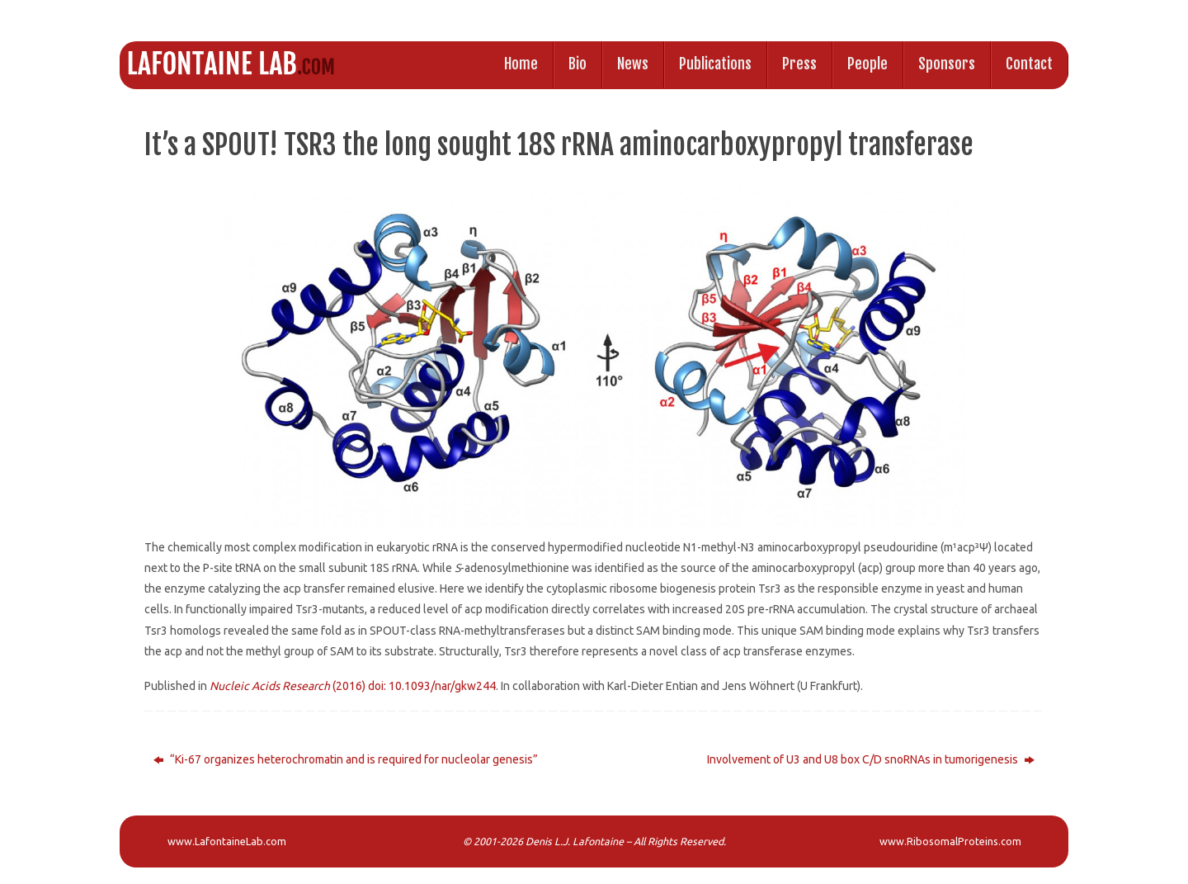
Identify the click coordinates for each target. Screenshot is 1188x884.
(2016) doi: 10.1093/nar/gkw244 (353, 686)
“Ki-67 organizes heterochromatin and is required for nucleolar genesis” (345, 759)
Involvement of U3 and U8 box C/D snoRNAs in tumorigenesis (871, 759)
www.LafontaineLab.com (226, 841)
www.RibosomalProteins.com (950, 841)
